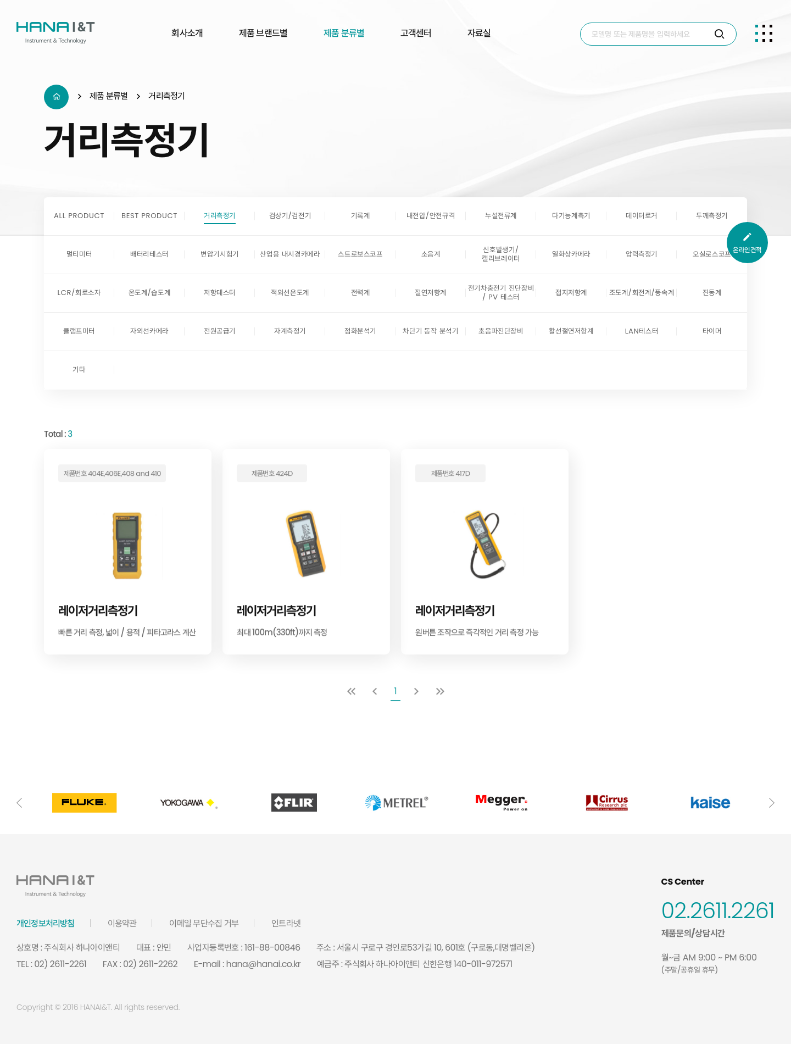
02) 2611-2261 (60, 964)
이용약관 (122, 923)
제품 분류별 (344, 33)
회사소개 (187, 33)
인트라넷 (285, 923)
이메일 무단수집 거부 (203, 923)
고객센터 (416, 33)
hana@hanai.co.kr (263, 964)
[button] (19, 803)
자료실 (479, 33)
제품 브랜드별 (263, 33)
